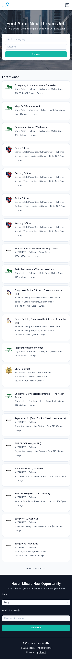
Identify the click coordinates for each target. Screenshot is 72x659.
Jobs (32, 643)
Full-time (33, 89)
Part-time (33, 401)
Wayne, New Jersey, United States (30, 451)
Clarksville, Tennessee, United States (31, 206)
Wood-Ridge (44, 252)
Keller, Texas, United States (52, 89)
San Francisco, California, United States (32, 376)
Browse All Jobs (36, 568)
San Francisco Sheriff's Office (28, 372)
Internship (33, 110)
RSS (25, 643)
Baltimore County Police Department (31, 298)
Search (36, 54)
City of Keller (20, 89)
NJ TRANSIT (20, 252)
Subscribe (36, 627)
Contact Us (43, 643)
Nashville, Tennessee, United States (30, 156)
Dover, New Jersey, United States (29, 426)
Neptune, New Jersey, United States (30, 501)
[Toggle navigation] (67, 5)
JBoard (42, 652)
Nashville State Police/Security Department (34, 152)
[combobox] (36, 602)
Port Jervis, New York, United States (31, 476)
